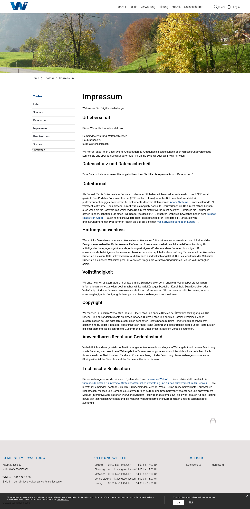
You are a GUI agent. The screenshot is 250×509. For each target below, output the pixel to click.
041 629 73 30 (22, 477)
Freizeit (176, 7)
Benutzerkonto (41, 136)
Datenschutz (40, 120)
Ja (178, 502)
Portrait (121, 7)
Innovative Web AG (159, 379)
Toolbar (37, 96)
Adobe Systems (180, 202)
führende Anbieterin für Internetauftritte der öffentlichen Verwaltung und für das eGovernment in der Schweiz (146, 383)
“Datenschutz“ (63, 499)
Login (236, 7)
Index (36, 104)
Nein (191, 502)
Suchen (37, 144)
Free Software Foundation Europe (177, 221)
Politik (133, 7)
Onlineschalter (193, 7)
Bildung (163, 7)
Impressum (47, 128)
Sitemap (38, 112)
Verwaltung (148, 7)
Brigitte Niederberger (112, 108)
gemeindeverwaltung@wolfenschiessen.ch (38, 481)
